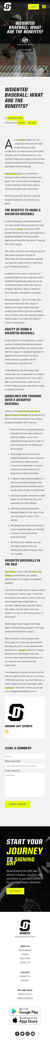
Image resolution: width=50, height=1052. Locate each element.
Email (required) (12, 770)
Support (25, 980)
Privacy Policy (25, 994)
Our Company (25, 950)
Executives (25, 958)
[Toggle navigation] (44, 6)
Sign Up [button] (33, 7)
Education (32, 123)
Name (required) (12, 761)
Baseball (21, 123)
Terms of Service (25, 998)
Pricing (25, 954)
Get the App (15, 891)
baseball (21, 140)
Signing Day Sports (25, 45)
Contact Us (25, 963)
